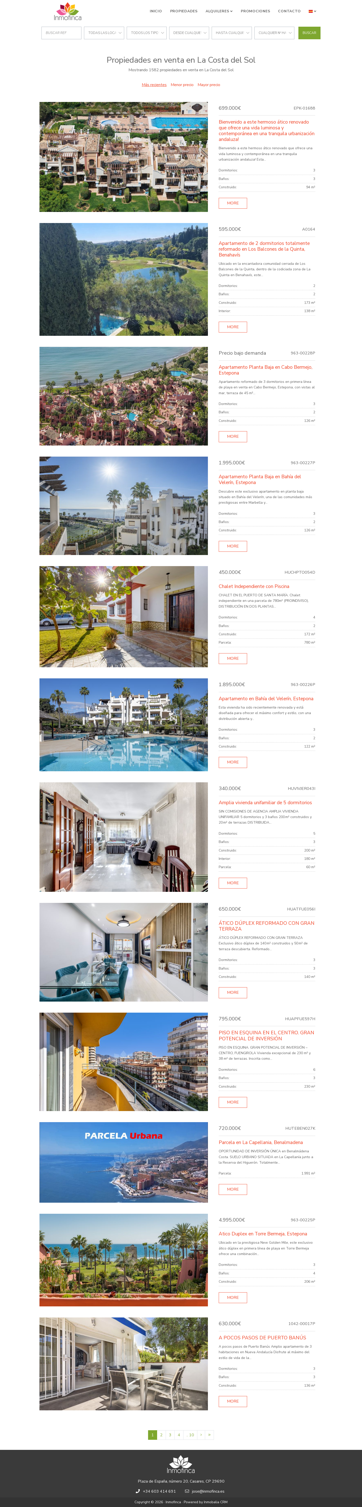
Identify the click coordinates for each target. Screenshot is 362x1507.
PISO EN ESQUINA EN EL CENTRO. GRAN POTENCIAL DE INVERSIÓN (266, 1036)
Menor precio (182, 85)
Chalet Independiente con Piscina (254, 586)
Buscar (309, 33)
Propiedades (184, 11)
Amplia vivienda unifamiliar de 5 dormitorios (265, 802)
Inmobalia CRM (216, 1502)
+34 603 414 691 (159, 1491)
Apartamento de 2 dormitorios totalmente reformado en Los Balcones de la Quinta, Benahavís (264, 249)
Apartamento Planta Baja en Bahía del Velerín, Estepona (260, 479)
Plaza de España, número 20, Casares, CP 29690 (181, 1481)
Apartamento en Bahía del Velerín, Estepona (266, 698)
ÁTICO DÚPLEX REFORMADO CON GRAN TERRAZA (266, 926)
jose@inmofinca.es (208, 1491)
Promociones (255, 11)
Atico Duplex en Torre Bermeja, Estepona (263, 1234)
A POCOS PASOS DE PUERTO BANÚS (262, 1338)
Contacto (289, 11)
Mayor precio (209, 85)
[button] (313, 11)
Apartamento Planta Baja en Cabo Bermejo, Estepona (265, 370)
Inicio (156, 11)
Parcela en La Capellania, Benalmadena (261, 1142)
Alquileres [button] (217, 11)
